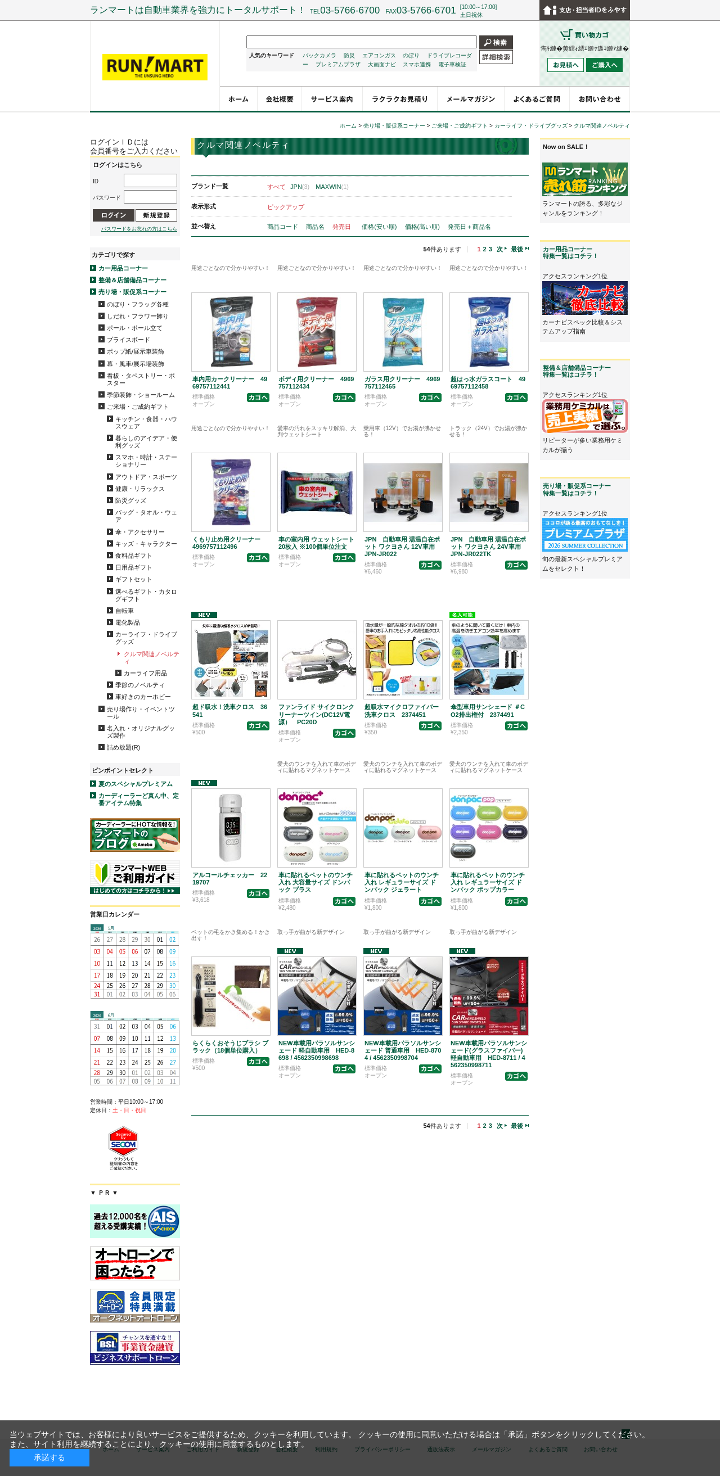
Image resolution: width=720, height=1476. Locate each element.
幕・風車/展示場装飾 (135, 363)
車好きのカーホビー (143, 696)
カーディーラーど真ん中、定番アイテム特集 (138, 799)
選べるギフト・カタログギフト (146, 595)
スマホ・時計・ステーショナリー (146, 461)
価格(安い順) (380, 226)
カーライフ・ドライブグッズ (146, 638)
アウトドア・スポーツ (146, 476)
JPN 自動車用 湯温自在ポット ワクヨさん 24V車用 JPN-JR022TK (489, 546)
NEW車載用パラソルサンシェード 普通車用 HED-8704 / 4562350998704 (402, 1050)
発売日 (342, 226)
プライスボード (128, 339)
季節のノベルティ (140, 684)
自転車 (124, 610)
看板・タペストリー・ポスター (141, 379)
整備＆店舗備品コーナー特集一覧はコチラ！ (577, 371)
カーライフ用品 (145, 673)
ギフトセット (133, 579)
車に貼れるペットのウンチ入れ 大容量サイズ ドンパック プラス (315, 882)
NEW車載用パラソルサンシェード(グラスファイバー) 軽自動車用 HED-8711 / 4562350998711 (489, 1054)
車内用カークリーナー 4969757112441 (229, 383)
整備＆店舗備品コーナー (132, 280)
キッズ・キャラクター (146, 543)
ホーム (348, 126)
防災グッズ (130, 500)
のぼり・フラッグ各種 (138, 304)
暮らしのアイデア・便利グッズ (146, 442)
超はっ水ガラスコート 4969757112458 (488, 383)
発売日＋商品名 (469, 226)
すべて (276, 186)
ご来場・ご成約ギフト (138, 406)
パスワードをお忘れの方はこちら (139, 229)
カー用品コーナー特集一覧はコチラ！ (570, 252)
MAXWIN (332, 186)
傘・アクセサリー (140, 532)
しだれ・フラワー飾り (138, 316)
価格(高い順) (423, 226)
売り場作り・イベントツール (141, 713)
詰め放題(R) (123, 747)
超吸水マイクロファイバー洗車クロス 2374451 (401, 710)
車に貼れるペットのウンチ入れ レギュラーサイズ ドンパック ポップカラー (488, 882)
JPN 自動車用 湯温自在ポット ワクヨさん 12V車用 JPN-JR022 (402, 546)
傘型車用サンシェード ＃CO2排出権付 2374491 (488, 710)
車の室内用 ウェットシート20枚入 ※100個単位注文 (316, 543)
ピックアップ (285, 207)
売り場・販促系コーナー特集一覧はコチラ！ (577, 489)
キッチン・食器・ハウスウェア (146, 423)
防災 (349, 55)
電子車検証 (452, 64)
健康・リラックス (140, 488)
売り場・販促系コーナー (132, 291)
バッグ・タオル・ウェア (146, 516)
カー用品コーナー (123, 268)
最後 (517, 249)
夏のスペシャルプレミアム (135, 783)
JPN (299, 186)
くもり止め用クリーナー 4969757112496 (229, 543)
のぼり (411, 55)
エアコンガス (379, 55)
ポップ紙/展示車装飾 (135, 351)
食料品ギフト (133, 555)
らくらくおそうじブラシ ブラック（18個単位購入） (230, 1047)
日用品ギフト (133, 567)
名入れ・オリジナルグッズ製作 (141, 732)
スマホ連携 (417, 64)
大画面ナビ (382, 64)
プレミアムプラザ (338, 64)
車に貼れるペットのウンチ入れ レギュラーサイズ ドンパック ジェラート (401, 882)
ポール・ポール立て (135, 327)
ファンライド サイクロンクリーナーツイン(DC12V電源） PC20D (316, 714)
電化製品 (127, 622)
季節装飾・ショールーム (141, 394)
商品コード (283, 226)
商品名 (316, 226)
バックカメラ (319, 55)
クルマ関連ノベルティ (151, 658)
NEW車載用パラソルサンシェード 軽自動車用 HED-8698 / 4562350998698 (316, 1050)
